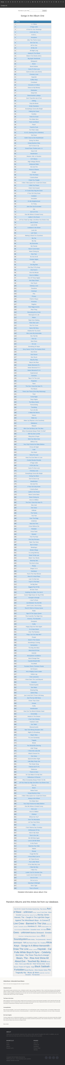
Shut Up (34, 338)
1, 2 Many (34, 24)
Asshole (34, 653)
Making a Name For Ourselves (34, 235)
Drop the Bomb (34, 103)
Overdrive (34, 288)
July (34, 209)
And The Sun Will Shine (34, 698)
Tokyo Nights (34, 399)
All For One (34, 45)
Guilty (34, 624)
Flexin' (34, 124)
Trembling (34, 407)
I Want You (34, 869)
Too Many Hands (34, 402)
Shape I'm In (34, 568)
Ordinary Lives (34, 286)
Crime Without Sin (34, 526)
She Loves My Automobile (33, 333)
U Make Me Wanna (33, 412)
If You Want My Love (34, 864)
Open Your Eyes (34, 542)
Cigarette (34, 77)
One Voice (34, 507)
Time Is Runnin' (33, 888)
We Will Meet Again (34, 838)
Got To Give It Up (34, 145)
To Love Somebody (34, 737)
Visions (34, 415)
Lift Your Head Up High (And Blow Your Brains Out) (34, 782)
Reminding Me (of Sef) (33, 312)
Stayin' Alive (34, 735)
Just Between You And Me (34, 603)
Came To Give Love (34, 69)
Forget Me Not (34, 854)
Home (2, 2)
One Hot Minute (34, 272)
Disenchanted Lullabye (34, 95)
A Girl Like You (34, 32)
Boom (34, 64)
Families (34, 114)
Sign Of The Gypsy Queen (34, 613)
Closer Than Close (34, 700)
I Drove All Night (34, 447)
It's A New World (34, 629)
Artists (7, 1044)
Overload (34, 291)
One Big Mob (34, 264)
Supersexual (34, 373)
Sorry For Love (34, 455)
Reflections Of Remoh (34, 777)
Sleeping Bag (34, 690)
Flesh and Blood (34, 122)
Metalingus (34, 547)
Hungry (34, 172)
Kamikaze (34, 571)
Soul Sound (34, 354)
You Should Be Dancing (34, 745)
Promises (34, 301)
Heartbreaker (34, 708)
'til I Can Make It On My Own (34, 774)
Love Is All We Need (34, 840)
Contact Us (36, 1044)
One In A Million (34, 275)
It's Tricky (34, 204)
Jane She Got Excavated (34, 206)
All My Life (34, 48)
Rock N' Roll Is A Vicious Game (34, 608)
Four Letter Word (34, 862)
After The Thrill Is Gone (34, 40)
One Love (34, 809)
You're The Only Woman (34, 574)
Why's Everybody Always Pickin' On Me (34, 780)
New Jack (34, 505)
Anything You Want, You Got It (34, 592)
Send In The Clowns (34, 640)
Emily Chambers (34, 106)
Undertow (34, 521)
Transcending (34, 404)
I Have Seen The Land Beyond (34, 679)
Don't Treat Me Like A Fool (34, 98)
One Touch (34, 283)
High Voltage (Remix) (34, 161)
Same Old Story (34, 328)
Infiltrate (34, 510)
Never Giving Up (34, 251)
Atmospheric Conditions (34, 655)
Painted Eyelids (33, 685)
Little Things (34, 748)
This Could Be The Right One (34, 616)
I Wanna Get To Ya (34, 766)
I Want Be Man (34, 867)
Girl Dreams (33, 669)
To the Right (33, 396)
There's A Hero (34, 772)
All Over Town (34, 589)
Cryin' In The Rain (34, 581)
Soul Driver (34, 352)
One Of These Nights (34, 278)
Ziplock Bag (34, 692)
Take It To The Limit (34, 378)
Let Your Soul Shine (34, 822)
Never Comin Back (34, 249)
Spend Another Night (34, 758)
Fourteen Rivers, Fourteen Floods (34, 666)
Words (34, 743)
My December (34, 243)
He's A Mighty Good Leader (34, 671)
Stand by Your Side (34, 846)
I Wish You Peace (34, 185)
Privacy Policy (37, 1048)
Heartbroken (34, 153)
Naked (34, 848)
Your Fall (33, 515)
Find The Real (34, 537)
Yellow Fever (34, 790)
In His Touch (34, 843)
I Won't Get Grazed (33, 188)
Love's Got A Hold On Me (34, 875)
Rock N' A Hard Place (34, 576)
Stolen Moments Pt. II (34, 367)
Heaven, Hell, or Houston (34, 156)
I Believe (33, 814)
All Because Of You (34, 830)
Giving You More (34, 140)
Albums (8, 1046)
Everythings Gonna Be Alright (34, 473)
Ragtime (34, 304)
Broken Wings (34, 550)
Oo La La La (34, 880)
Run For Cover (34, 325)
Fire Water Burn (34, 119)
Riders (34, 317)
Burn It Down (34, 544)
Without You (33, 441)
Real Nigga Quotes (33, 307)
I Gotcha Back (34, 177)
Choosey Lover (34, 74)
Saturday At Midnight (34, 883)
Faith (33, 449)
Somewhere (33, 645)
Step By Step (34, 359)
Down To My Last (34, 555)
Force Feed (34, 531)
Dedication (34, 90)
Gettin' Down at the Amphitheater (34, 138)
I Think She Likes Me (34, 751)
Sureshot (34, 375)
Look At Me (34, 225)
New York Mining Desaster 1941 (34, 729)
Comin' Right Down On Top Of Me (34, 595)
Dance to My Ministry (34, 87)
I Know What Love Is (34, 856)
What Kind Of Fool (34, 650)
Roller (34, 611)
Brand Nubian (34, 66)
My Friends (34, 246)
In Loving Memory (34, 552)
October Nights (34, 259)
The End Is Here (34, 563)
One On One (34, 877)
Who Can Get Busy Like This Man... (34, 428)
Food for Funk (34, 127)
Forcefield (34, 663)
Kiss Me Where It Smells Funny (34, 214)
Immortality (34, 714)
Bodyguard (34, 61)
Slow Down (34, 341)
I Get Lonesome (34, 677)
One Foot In (34, 270)
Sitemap (36, 1049)
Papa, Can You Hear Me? (34, 634)
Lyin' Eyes (34, 233)
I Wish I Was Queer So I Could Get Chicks (34, 182)
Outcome (34, 682)
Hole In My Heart (34, 832)
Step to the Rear (34, 362)
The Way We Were (34, 648)
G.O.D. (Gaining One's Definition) (34, 132)
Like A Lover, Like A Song (34, 605)
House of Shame (34, 169)
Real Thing (34, 309)
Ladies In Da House (34, 217)
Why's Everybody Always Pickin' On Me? (34, 431)
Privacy (34, 296)
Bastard (34, 534)
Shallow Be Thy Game (33, 330)
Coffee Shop (34, 79)
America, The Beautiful (34, 618)
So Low (34, 344)
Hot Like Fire (34, 167)
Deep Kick (34, 93)
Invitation (34, 196)
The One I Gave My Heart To (34, 386)
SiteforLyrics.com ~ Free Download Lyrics (16, 1058)
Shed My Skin (34, 560)
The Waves (34, 389)
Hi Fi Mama (34, 159)
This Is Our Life (34, 835)
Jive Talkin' (34, 724)
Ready (34, 566)
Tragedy (34, 740)
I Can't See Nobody (34, 719)
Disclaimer (36, 1046)
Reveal (34, 851)
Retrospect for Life (34, 315)
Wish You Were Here (34, 439)
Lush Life (34, 230)
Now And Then (34, 523)
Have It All (34, 151)
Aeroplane (34, 37)
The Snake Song (34, 764)
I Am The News (34, 175)
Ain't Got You (34, 42)
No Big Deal (33, 584)
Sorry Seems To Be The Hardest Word (34, 349)
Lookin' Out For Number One (34, 872)
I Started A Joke (34, 722)
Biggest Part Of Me (33, 587)
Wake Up (34, 418)
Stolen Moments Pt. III (34, 370)
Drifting (34, 101)
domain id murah (15, 1060)
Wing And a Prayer (34, 436)
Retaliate (34, 529)
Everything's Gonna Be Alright (34, 109)
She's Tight (34, 885)
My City (34, 238)
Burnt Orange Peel (34, 658)
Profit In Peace (34, 299)
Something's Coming (34, 642)
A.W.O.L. (34, 34)
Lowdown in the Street (33, 227)
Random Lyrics (10, 1048)
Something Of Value (34, 346)
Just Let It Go (34, 212)
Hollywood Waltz (34, 164)
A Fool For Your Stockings (33, 29)
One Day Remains (34, 539)
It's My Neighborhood (34, 201)
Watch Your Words (34, 558)
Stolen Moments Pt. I (34, 365)
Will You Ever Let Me (34, 433)
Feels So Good (34, 116)
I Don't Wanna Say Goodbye (34, 827)
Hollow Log (34, 674)
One (34, 262)
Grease (34, 703)
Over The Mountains (34, 819)
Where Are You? (34, 817)
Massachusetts (34, 727)
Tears (34, 383)
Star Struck (34, 357)
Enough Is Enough (34, 597)
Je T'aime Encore (34, 859)
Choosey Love (34, 470)
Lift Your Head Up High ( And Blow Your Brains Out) (34, 219)
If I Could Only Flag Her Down (34, 190)
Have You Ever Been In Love (34, 457)
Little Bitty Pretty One (34, 761)
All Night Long (34, 50)
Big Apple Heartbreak (34, 58)
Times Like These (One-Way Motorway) (33, 391)
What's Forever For (33, 753)
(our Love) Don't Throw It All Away (34, 695)
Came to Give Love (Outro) (34, 71)
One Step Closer (34, 280)
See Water (34, 687)
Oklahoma (34, 769)
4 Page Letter (34, 27)
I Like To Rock (34, 600)
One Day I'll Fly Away (34, 267)
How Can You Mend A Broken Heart (34, 711)
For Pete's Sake (34, 130)
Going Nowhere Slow (34, 143)
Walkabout (34, 423)
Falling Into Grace (34, 111)
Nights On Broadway (34, 732)
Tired (33, 394)
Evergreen (34, 621)
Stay (34, 825)
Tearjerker (34, 381)
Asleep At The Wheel (34, 53)
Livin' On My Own (34, 579)
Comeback (34, 82)
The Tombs (34, 513)
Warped (34, 426)
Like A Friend (34, 222)
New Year (34, 254)
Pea (34, 293)
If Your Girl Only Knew (34, 193)
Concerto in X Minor (34, 85)
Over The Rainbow (34, 632)
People (34, 637)
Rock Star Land (33, 322)
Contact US (4, 5)
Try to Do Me (34, 410)
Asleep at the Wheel (34, 798)
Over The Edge (34, 518)
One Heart (34, 452)
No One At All (34, 256)
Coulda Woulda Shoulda (34, 460)
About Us (36, 1042)
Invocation (34, 198)
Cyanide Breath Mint (34, 661)
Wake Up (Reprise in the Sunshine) (34, 420)
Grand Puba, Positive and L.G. (34, 148)
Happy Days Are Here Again (34, 626)
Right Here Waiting (34, 320)
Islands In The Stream (34, 716)
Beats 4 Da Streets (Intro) (34, 56)
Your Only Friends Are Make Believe (34, 444)
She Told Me (34, 336)
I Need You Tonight (34, 180)
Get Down (34, 135)
